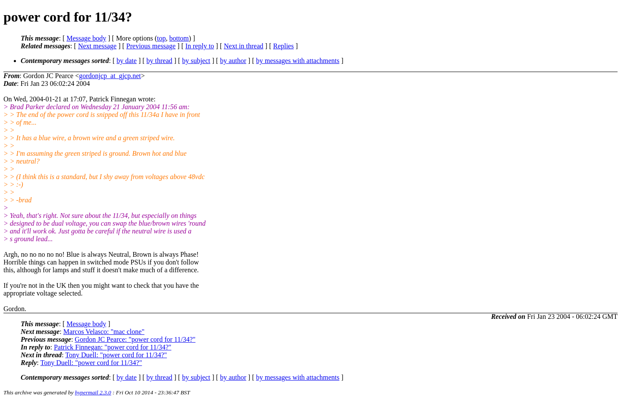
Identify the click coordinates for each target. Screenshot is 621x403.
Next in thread (243, 46)
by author (233, 60)
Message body (86, 38)
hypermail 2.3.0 (93, 392)
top (161, 38)
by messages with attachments (297, 60)
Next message (97, 46)
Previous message (151, 46)
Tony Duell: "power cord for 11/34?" (116, 355)
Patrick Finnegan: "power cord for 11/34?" (112, 347)
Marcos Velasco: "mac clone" (103, 331)
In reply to (199, 46)
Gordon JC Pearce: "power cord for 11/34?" (135, 339)
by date (126, 60)
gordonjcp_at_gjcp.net (110, 75)
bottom (178, 38)
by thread (159, 60)
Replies (283, 46)
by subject (196, 60)
